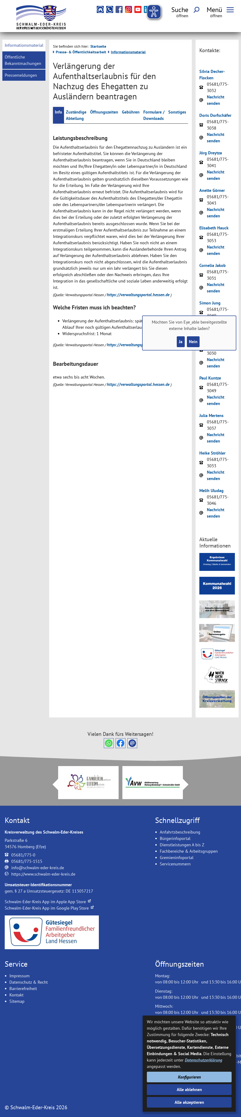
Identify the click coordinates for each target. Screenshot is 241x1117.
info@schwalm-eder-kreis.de (37, 867)
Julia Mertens (211, 415)
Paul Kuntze (210, 378)
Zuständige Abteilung (76, 115)
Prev (52, 784)
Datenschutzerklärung (203, 1060)
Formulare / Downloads (154, 115)
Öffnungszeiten (104, 112)
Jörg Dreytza (210, 153)
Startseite (98, 46)
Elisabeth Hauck (214, 228)
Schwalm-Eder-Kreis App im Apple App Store (48, 901)
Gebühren (131, 112)
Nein (193, 341)
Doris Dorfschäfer (215, 115)
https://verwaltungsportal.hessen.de (139, 294)
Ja (180, 341)
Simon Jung (210, 303)
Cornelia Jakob (212, 265)
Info (58, 112)
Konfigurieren (189, 1077)
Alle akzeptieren (189, 1102)
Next (188, 784)
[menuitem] (23, 45)
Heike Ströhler (212, 453)
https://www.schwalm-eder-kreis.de (43, 874)
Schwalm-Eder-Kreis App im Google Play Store (49, 908)
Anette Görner (212, 190)
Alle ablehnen (189, 1089)
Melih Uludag (211, 490)
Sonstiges (177, 112)
